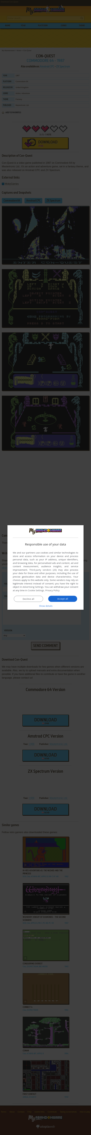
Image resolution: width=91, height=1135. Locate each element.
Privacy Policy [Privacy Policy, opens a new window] (52, 590)
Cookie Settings (36, 590)
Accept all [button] (62, 598)
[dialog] (45, 567)
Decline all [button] (28, 598)
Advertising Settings (33, 586)
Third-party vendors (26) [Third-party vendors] (43, 569)
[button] (45, 606)
